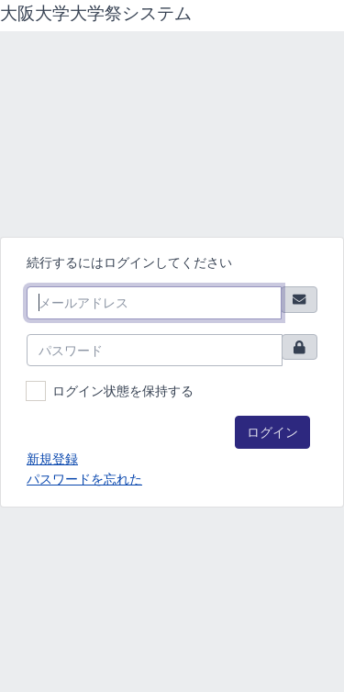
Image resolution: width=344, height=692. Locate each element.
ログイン (272, 432)
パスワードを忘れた (84, 478)
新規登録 (52, 458)
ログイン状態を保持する (123, 390)
